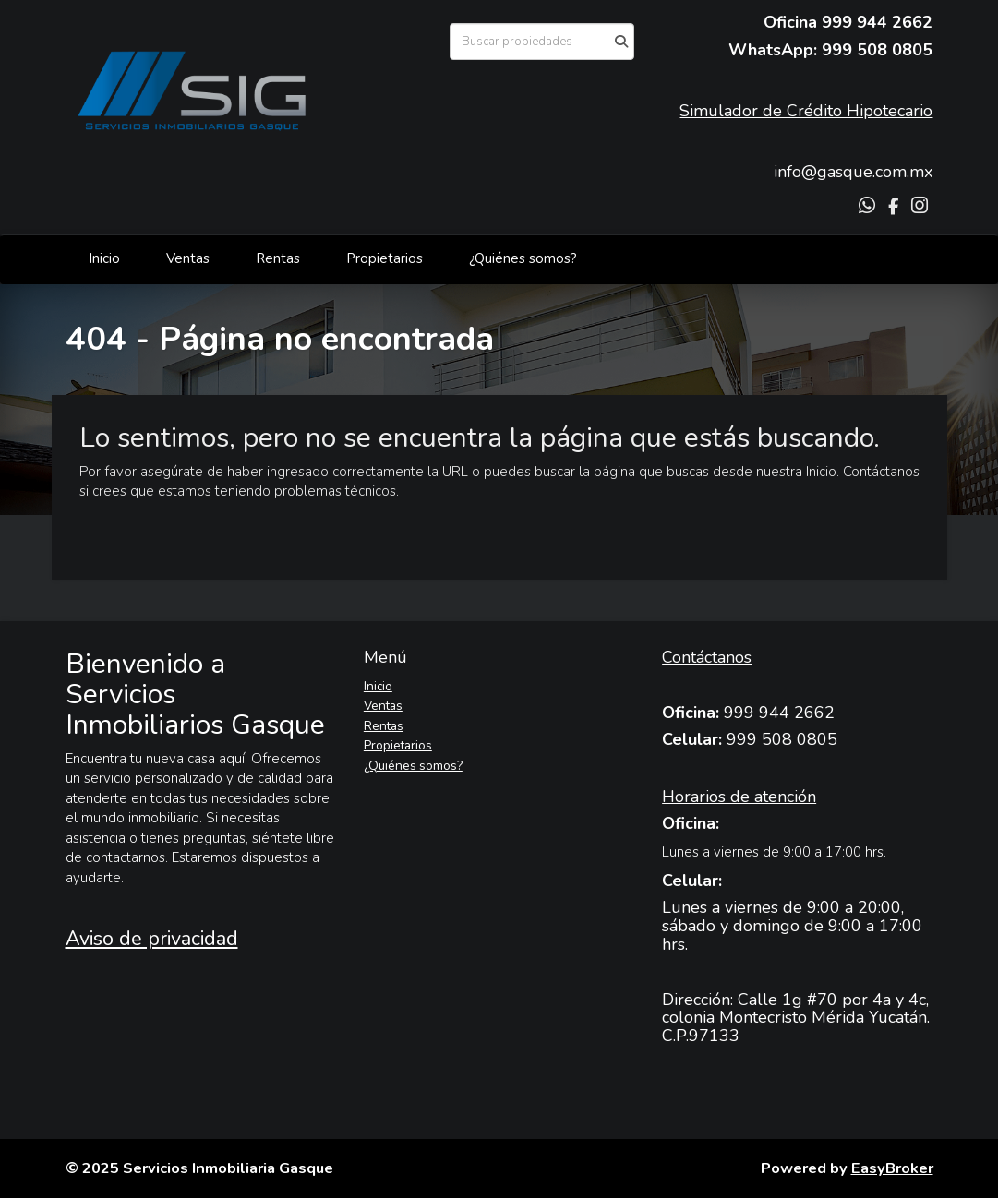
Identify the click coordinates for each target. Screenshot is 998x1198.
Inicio (104, 258)
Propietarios (384, 258)
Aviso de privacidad (152, 938)
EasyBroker (892, 1168)
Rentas (278, 258)
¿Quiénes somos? (523, 258)
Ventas (188, 258)
